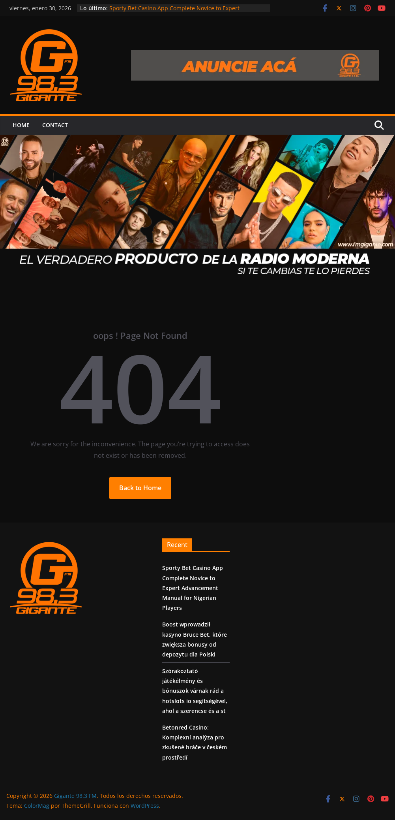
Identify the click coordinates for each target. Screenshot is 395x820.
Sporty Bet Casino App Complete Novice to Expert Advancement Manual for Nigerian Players (174, 12)
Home (21, 125)
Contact (55, 125)
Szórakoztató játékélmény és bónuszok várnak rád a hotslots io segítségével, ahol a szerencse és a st (194, 691)
